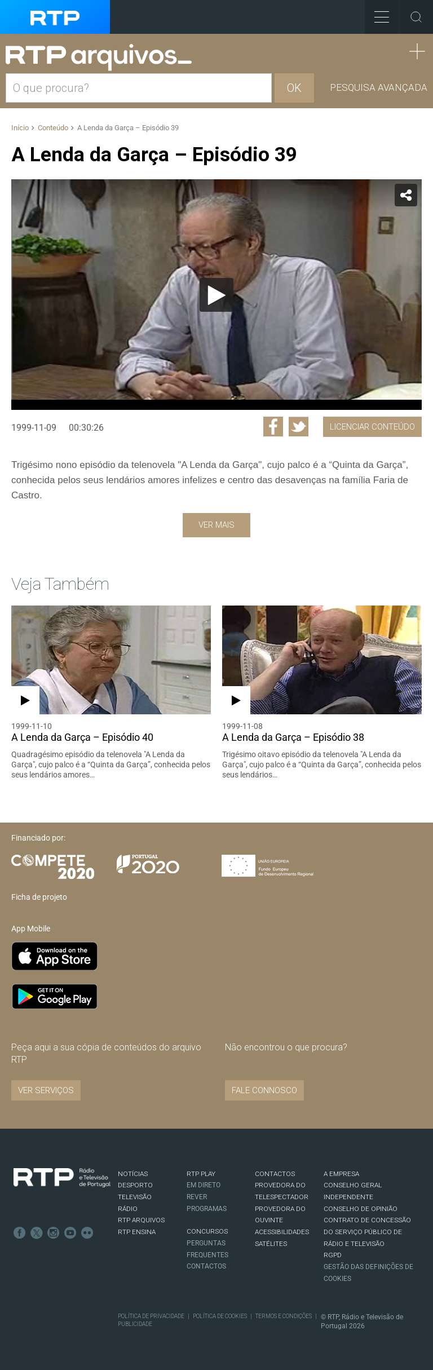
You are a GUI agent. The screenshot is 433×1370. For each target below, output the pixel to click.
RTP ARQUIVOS (141, 1220)
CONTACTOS (275, 1174)
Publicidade (135, 1324)
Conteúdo (53, 127)
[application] (216, 294)
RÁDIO (128, 1209)
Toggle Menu (377, 13)
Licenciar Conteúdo (372, 427)
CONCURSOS (207, 1231)
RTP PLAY (201, 1174)
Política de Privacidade (151, 1316)
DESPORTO (135, 1185)
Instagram (53, 1233)
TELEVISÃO (135, 1197)
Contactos (206, 1266)
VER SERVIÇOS (46, 1090)
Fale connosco (264, 1090)
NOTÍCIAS (133, 1174)
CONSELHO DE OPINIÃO (360, 1209)
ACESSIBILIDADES (282, 1232)
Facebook (20, 1233)
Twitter (36, 1233)
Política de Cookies (220, 1316)
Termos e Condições (283, 1316)
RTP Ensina (137, 1232)
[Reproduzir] (216, 295)
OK (294, 88)
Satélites (271, 1244)
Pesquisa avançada (378, 87)
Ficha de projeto (39, 896)
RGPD (333, 1255)
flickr (87, 1233)
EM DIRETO (203, 1185)
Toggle (416, 17)
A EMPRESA (341, 1174)
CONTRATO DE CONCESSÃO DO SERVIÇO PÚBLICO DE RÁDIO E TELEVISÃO (367, 1231)
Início (20, 127)
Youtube (70, 1233)
